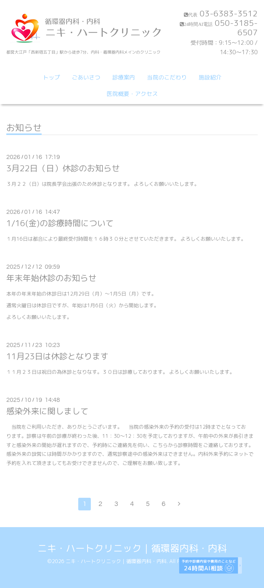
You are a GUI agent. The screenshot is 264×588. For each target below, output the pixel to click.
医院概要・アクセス (132, 94)
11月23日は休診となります (57, 356)
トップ (51, 77)
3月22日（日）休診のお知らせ (63, 168)
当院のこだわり (167, 77)
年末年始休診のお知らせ (51, 278)
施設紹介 (210, 77)
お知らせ (24, 128)
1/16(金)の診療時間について (60, 223)
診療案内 (123, 77)
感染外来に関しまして (47, 411)
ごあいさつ (86, 77)
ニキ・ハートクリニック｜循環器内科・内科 (132, 548)
